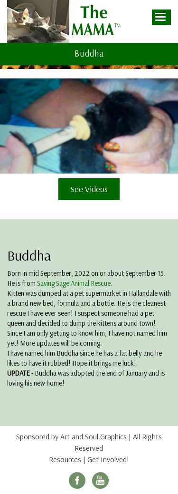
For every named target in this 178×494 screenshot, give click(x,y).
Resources (65, 459)
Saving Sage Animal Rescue (74, 283)
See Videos (89, 189)
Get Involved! (108, 459)
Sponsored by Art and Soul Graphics (71, 436)
